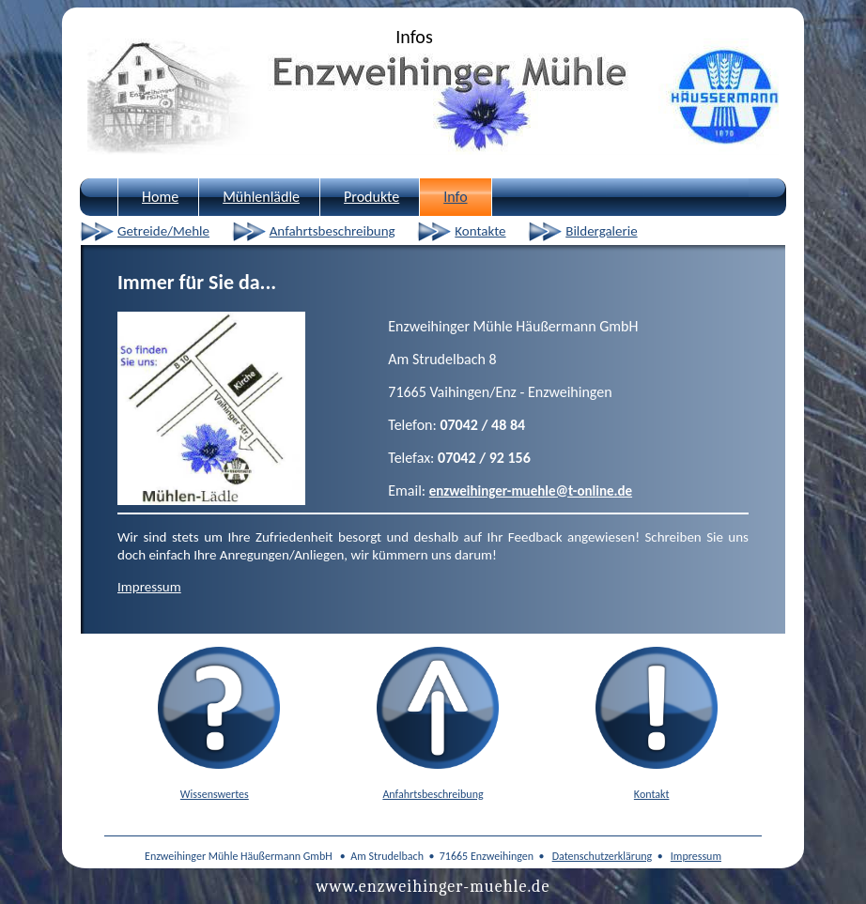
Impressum (149, 586)
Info (455, 197)
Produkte (371, 197)
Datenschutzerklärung (602, 856)
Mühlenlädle (261, 197)
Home (160, 197)
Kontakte (480, 230)
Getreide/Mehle (163, 230)
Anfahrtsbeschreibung (332, 230)
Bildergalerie (601, 230)
